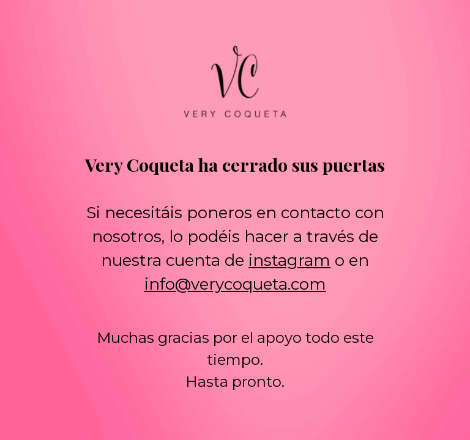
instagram (289, 260)
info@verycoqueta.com (235, 284)
